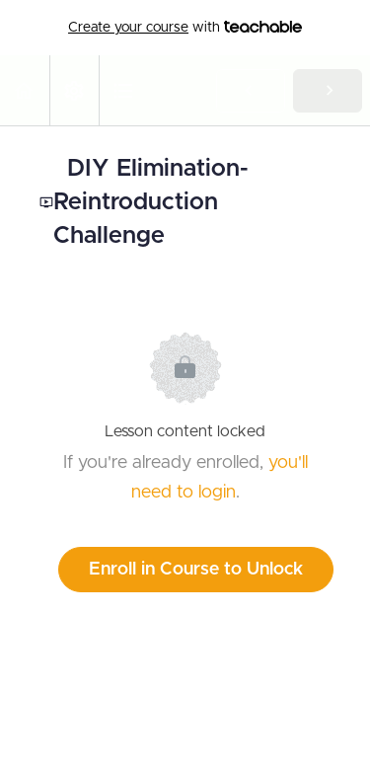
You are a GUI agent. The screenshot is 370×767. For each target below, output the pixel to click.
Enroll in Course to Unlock (196, 569)
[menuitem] (74, 90)
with (185, 28)
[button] (24, 90)
